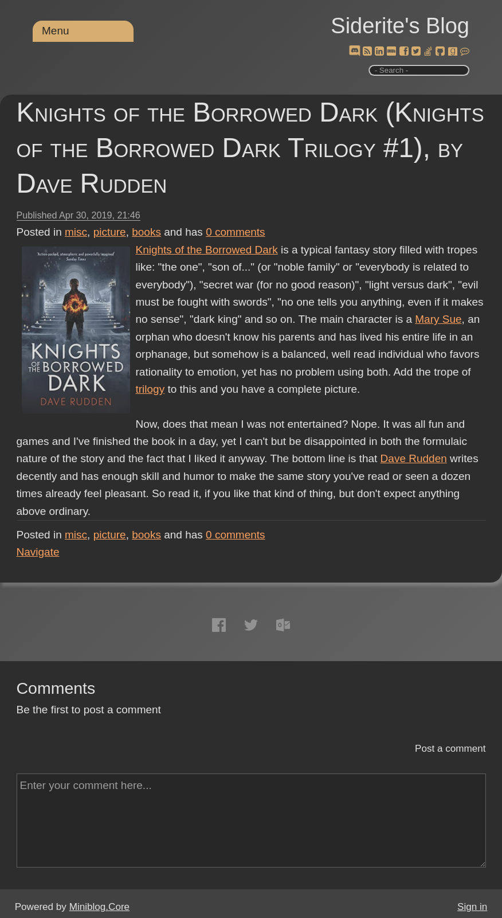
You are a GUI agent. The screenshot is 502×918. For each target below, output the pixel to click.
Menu (55, 31)
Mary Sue (438, 319)
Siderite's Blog (400, 26)
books (146, 232)
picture (109, 232)
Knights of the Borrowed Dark (207, 250)
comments (235, 232)
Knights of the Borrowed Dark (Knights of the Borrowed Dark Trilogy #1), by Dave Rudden (250, 147)
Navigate (38, 552)
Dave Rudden (414, 458)
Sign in (472, 906)
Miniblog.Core (99, 906)
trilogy (150, 389)
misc (76, 232)
